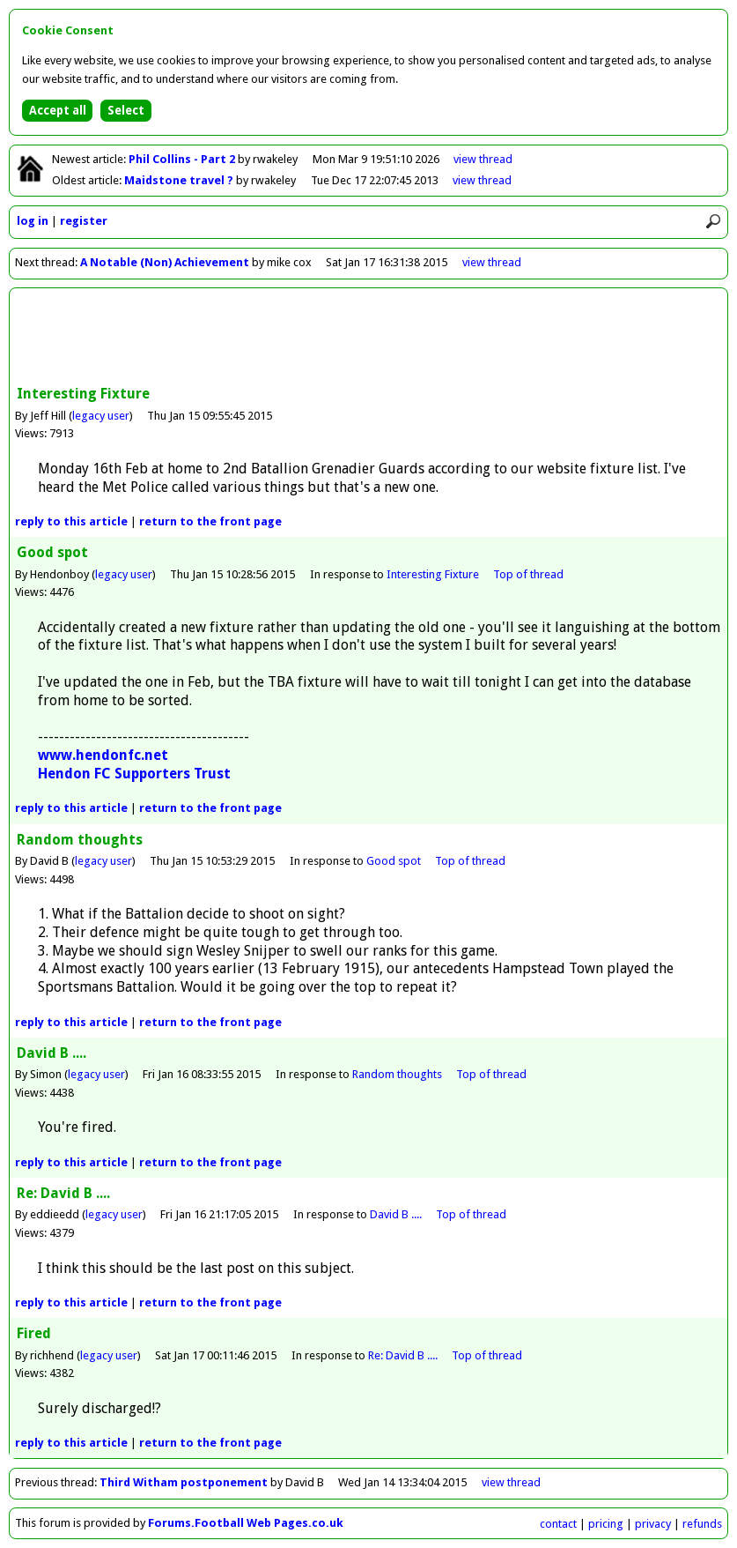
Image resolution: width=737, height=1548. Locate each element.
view (482, 159)
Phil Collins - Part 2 (183, 159)
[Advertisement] (368, 338)
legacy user (100, 415)
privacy (653, 1523)
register (83, 220)
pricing (605, 1523)
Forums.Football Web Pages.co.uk (245, 1522)
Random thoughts (397, 1074)
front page (210, 521)
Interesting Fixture (433, 574)
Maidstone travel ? (180, 180)
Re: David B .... (403, 1355)
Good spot (393, 860)
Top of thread (528, 574)
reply (71, 521)
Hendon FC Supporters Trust (134, 773)
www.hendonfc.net (103, 755)
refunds (702, 1523)
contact (558, 1523)
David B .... (396, 1214)
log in (32, 220)
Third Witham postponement (183, 1482)
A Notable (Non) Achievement (164, 262)
